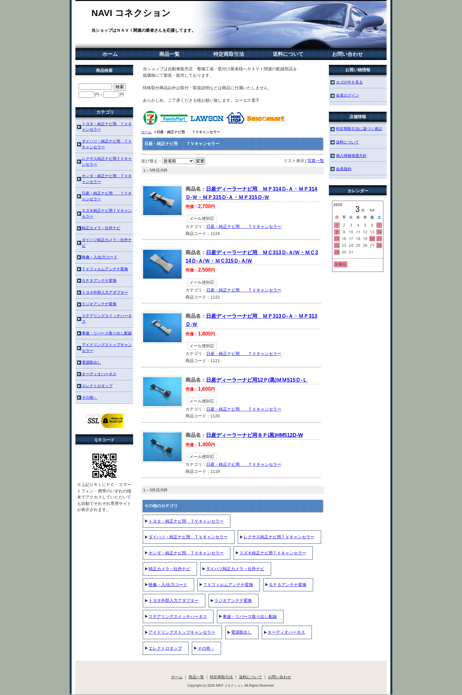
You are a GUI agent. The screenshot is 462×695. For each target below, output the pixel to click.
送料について (288, 54)
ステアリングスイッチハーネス (178, 616)
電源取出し (241, 632)
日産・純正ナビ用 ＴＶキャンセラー (243, 226)
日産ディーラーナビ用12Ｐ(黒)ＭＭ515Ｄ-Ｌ (256, 380)
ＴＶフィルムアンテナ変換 (228, 584)
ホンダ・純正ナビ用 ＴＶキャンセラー (186, 553)
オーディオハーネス (286, 632)
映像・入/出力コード (168, 584)
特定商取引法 (228, 54)
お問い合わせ (347, 54)
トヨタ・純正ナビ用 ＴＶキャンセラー (186, 521)
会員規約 (343, 169)
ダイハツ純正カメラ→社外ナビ (235, 568)
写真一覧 (315, 160)
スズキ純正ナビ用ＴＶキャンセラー (272, 553)
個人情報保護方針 (351, 155)
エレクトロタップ (165, 648)
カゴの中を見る (349, 82)
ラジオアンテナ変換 (233, 600)
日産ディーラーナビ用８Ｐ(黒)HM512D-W (254, 435)
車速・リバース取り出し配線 (250, 616)
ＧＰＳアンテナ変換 (287, 584)
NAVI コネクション (131, 13)
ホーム (110, 54)
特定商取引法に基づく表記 (359, 128)
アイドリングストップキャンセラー (182, 632)
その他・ (206, 648)
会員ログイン (347, 95)
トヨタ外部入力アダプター (174, 600)
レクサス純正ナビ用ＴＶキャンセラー (279, 536)
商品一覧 (169, 54)
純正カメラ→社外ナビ (169, 568)
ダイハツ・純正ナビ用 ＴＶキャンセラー (188, 536)
